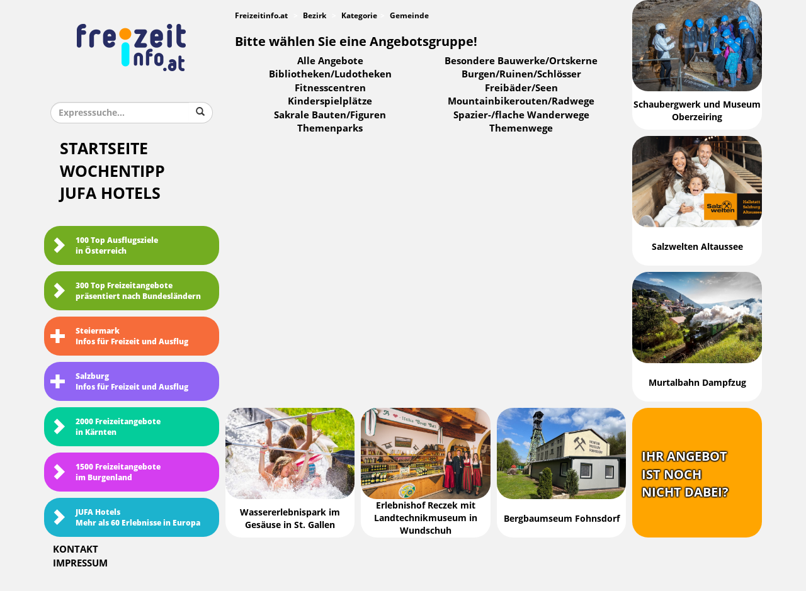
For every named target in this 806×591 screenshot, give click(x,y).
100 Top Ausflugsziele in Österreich (104, 246)
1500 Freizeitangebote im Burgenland (105, 472)
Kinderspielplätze (330, 101)
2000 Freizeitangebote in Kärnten (105, 427)
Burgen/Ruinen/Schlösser (521, 74)
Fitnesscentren (330, 88)
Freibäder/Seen (521, 88)
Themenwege (521, 128)
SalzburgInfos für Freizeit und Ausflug (119, 381)
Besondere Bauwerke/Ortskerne (521, 61)
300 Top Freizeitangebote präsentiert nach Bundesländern (125, 291)
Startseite (104, 149)
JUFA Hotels (110, 193)
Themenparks (330, 128)
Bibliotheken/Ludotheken (330, 74)
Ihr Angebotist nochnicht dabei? (685, 474)
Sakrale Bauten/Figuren (330, 115)
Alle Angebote (330, 61)
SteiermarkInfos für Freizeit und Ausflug (119, 336)
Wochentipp (112, 171)
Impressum (80, 563)
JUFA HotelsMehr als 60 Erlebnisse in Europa (125, 517)
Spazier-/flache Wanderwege (521, 115)
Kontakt (75, 549)
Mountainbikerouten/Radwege (521, 101)
